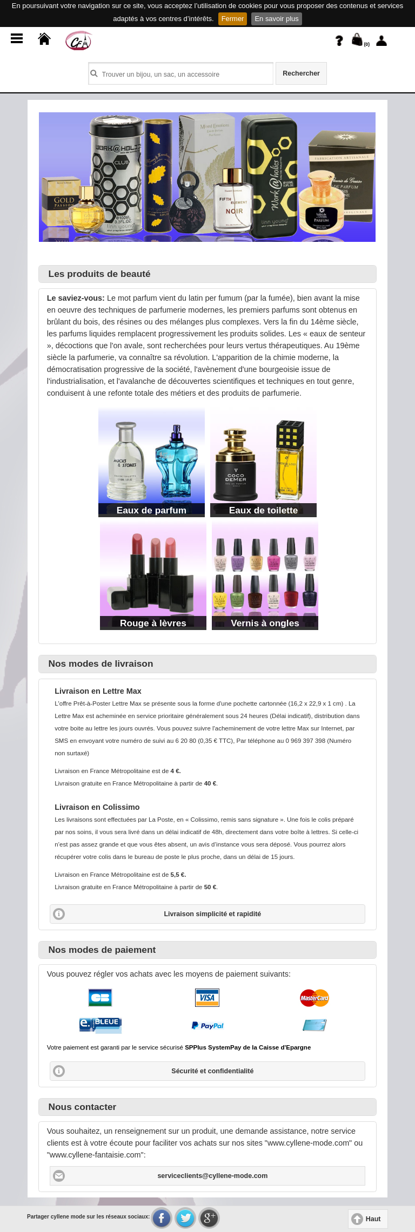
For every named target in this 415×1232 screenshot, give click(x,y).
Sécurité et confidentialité (212, 1071)
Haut (373, 1219)
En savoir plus (276, 19)
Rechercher (301, 73)
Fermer (233, 19)
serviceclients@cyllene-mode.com (212, 1176)
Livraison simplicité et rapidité (212, 914)
